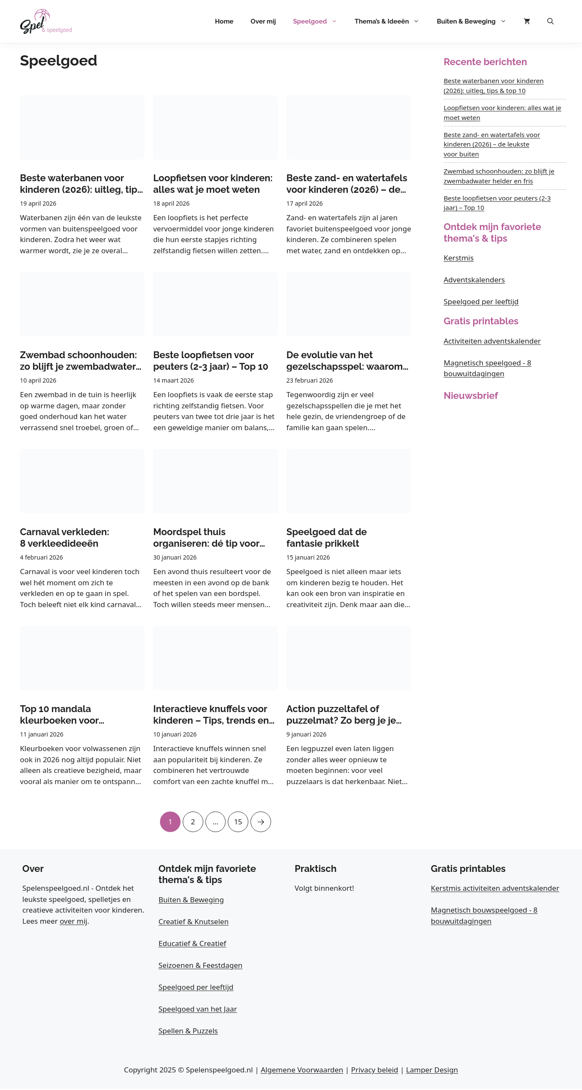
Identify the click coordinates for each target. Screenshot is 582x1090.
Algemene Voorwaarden (302, 1070)
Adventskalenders (474, 279)
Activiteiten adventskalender (492, 341)
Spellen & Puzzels (188, 1031)
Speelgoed (319, 21)
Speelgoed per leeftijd (481, 301)
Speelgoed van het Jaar (198, 1010)
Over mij (263, 21)
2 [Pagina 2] (191, 819)
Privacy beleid (374, 1070)
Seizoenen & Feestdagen (201, 966)
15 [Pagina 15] (239, 819)
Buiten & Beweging (476, 21)
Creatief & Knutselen (194, 922)
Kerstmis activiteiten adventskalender (495, 889)
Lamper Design (432, 1070)
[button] (550, 21)
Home (224, 21)
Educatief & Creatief (192, 944)
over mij (73, 922)
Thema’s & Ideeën (391, 21)
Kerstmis (459, 258)
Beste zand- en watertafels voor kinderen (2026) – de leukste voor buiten (492, 144)
